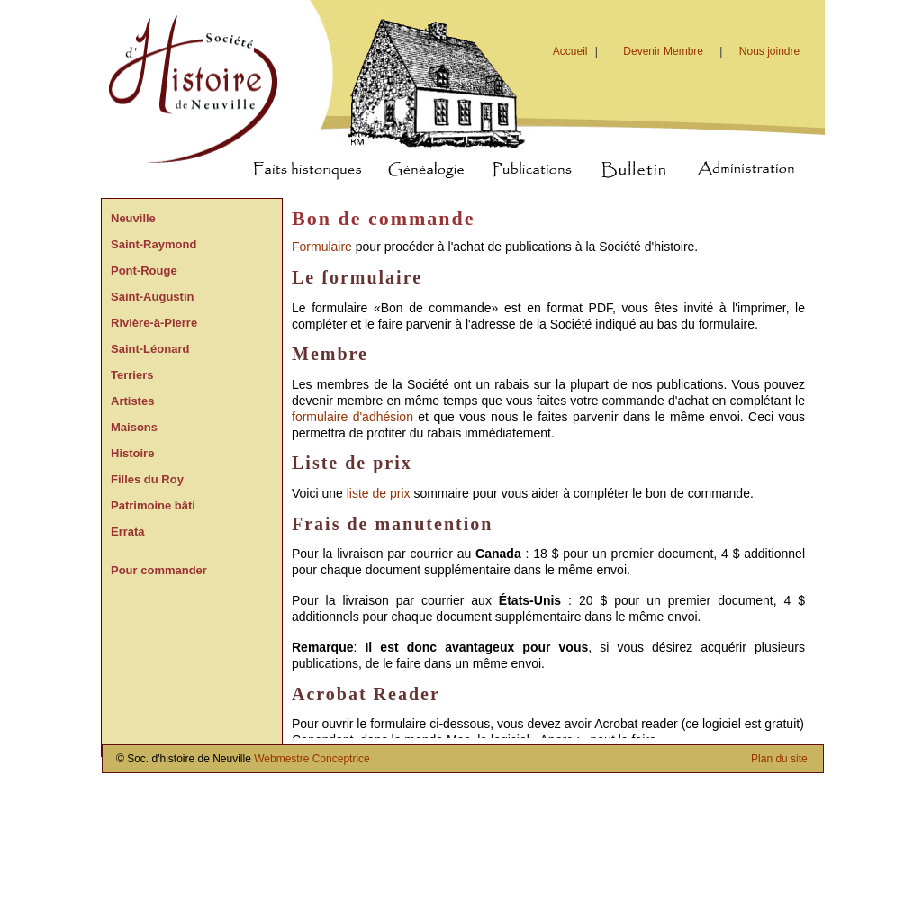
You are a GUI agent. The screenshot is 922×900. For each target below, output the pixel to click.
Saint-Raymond (153, 244)
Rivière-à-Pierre (154, 322)
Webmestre (281, 758)
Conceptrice (341, 758)
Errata (128, 531)
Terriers (132, 375)
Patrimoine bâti (153, 505)
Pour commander (159, 570)
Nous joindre (769, 51)
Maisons (134, 427)
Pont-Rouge (144, 270)
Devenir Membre (663, 51)
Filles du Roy (147, 479)
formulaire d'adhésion (352, 417)
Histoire (132, 453)
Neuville (133, 218)
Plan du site (779, 758)
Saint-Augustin (152, 296)
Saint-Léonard (150, 349)
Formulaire (322, 246)
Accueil (577, 51)
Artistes (132, 401)
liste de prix (379, 493)
